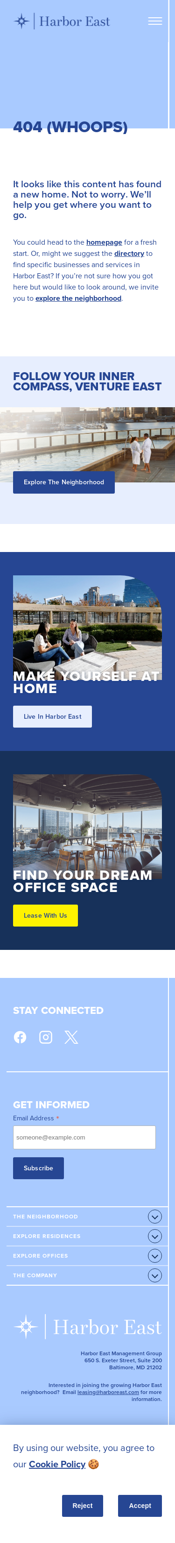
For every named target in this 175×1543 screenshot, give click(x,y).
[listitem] (87, 1456)
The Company (35, 1275)
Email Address (36, 1118)
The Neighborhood (45, 1216)
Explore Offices (40, 1256)
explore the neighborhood (78, 298)
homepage (104, 242)
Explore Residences (47, 1236)
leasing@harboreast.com (108, 1392)
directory (129, 253)
